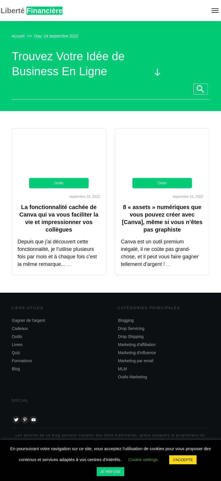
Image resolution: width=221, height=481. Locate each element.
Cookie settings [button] (143, 459)
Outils (58, 183)
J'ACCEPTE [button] (183, 460)
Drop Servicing (131, 328)
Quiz (16, 352)
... (69, 264)
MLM (122, 369)
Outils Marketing (132, 377)
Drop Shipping (131, 336)
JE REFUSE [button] (110, 471)
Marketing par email (135, 360)
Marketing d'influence (137, 352)
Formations (22, 360)
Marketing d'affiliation (137, 344)
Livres (17, 344)
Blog (16, 369)
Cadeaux (20, 328)
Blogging (126, 320)
